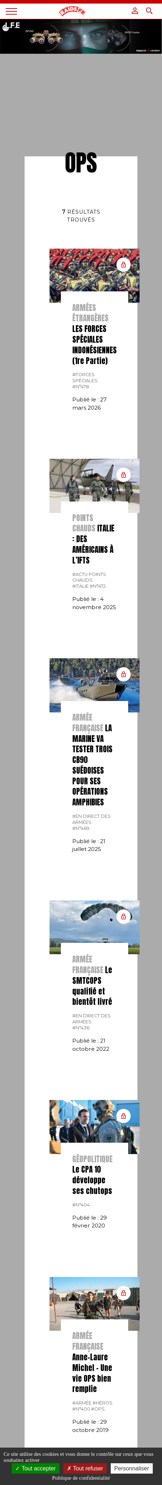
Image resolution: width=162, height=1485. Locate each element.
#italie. (81, 586)
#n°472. (98, 586)
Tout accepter (35, 1468)
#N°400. (81, 1409)
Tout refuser (85, 1468)
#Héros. (103, 1403)
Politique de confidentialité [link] (81, 1478)
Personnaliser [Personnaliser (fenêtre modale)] (131, 1468)
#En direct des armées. (91, 819)
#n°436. (81, 1027)
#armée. (82, 1403)
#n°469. (81, 828)
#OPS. (98, 1409)
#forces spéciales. (85, 377)
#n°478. (81, 386)
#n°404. (81, 1205)
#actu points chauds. (89, 577)
